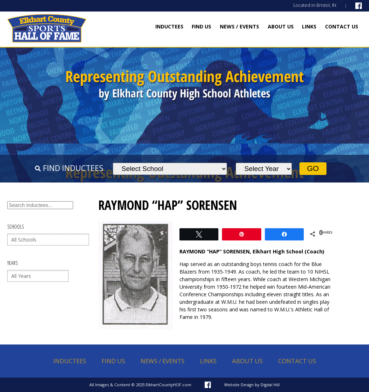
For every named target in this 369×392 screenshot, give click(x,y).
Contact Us (341, 26)
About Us (281, 26)
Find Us (201, 26)
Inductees (169, 26)
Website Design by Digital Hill (252, 384)
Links (309, 26)
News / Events (239, 26)
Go (313, 168)
